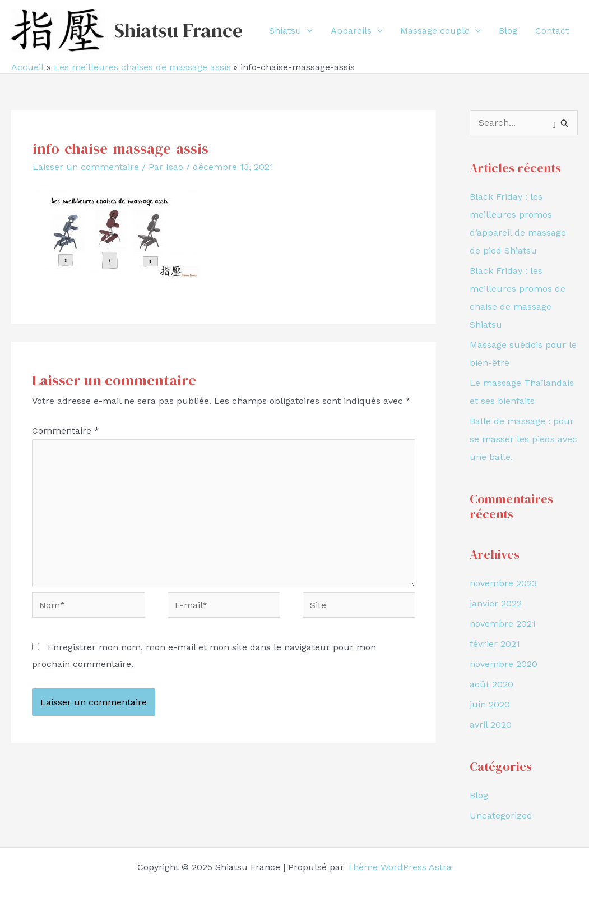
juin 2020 (490, 704)
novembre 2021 (503, 623)
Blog (479, 795)
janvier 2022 (496, 603)
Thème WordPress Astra (399, 867)
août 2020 (491, 684)
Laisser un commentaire (86, 167)
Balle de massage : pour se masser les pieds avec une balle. (523, 439)
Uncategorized (501, 815)
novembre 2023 (503, 583)
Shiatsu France (178, 30)
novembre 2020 (503, 664)
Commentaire (65, 430)
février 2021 (495, 643)
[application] (307, 30)
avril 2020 (491, 724)
